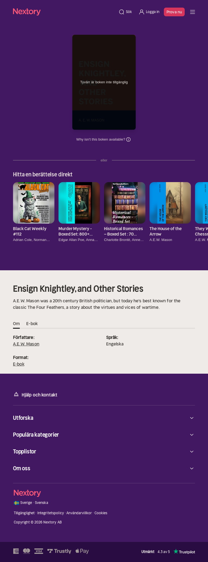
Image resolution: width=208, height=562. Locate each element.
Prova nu (174, 11)
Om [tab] (16, 323)
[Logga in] (148, 11)
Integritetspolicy (50, 513)
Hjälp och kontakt (35, 394)
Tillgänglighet (24, 513)
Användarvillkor (79, 513)
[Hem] (64, 11)
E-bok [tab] (32, 323)
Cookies (101, 513)
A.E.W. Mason (26, 344)
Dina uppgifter (128, 139)
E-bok (18, 364)
